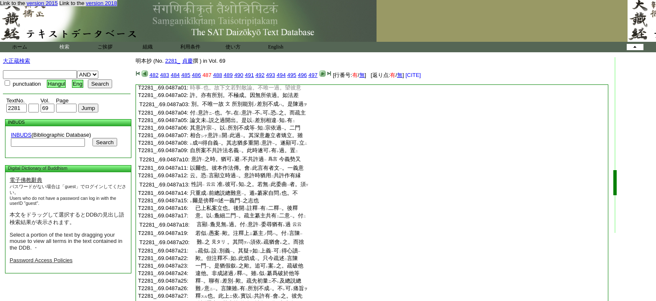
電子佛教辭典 (26, 180)
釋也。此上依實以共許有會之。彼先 (246, 296)
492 (260, 75)
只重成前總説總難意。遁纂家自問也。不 (244, 193)
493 (270, 75)
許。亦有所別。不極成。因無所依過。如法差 (244, 95)
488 (217, 75)
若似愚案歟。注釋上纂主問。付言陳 (246, 233)
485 (185, 75)
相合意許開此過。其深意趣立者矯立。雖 (246, 135)
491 (249, 75)
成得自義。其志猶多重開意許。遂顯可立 (248, 143)
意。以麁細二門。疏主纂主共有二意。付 (248, 215)
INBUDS (21, 135)
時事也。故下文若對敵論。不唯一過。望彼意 (245, 87)
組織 (148, 47)
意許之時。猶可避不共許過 (228, 159)
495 (292, 75)
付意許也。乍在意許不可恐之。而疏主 (248, 113)
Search (104, 142)
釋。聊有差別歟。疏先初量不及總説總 (245, 281)
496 (302, 75)
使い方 (233, 47)
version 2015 (42, 3)
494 (281, 75)
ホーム (19, 47)
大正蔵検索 (16, 61)
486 (196, 75)
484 (175, 75)
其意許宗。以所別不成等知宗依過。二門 (245, 128)
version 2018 (101, 3)
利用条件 (190, 47)
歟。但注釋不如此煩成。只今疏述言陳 (244, 258)
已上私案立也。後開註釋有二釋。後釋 (244, 208)
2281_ (172, 61)
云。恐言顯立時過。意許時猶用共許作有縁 (245, 175)
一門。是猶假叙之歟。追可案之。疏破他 (246, 266)
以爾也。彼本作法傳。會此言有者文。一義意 (247, 168)
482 (154, 75)
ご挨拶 (105, 47)
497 (313, 75)
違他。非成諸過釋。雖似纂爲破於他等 (245, 273)
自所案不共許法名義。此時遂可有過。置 (244, 150)
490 (238, 75)
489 (228, 75)
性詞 (198, 184)
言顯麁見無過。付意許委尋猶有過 (241, 224)
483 (164, 75)
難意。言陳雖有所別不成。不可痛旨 (249, 288)
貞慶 (187, 61)
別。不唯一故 (207, 104)
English (276, 47)
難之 (200, 242)
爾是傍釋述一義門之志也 (224, 200)
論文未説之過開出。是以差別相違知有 (242, 120)
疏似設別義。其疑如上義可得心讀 (245, 250)
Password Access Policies (41, 260)
